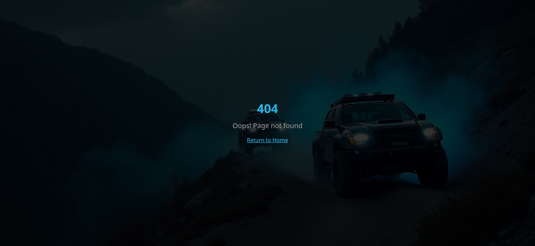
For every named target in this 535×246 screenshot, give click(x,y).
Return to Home (267, 140)
